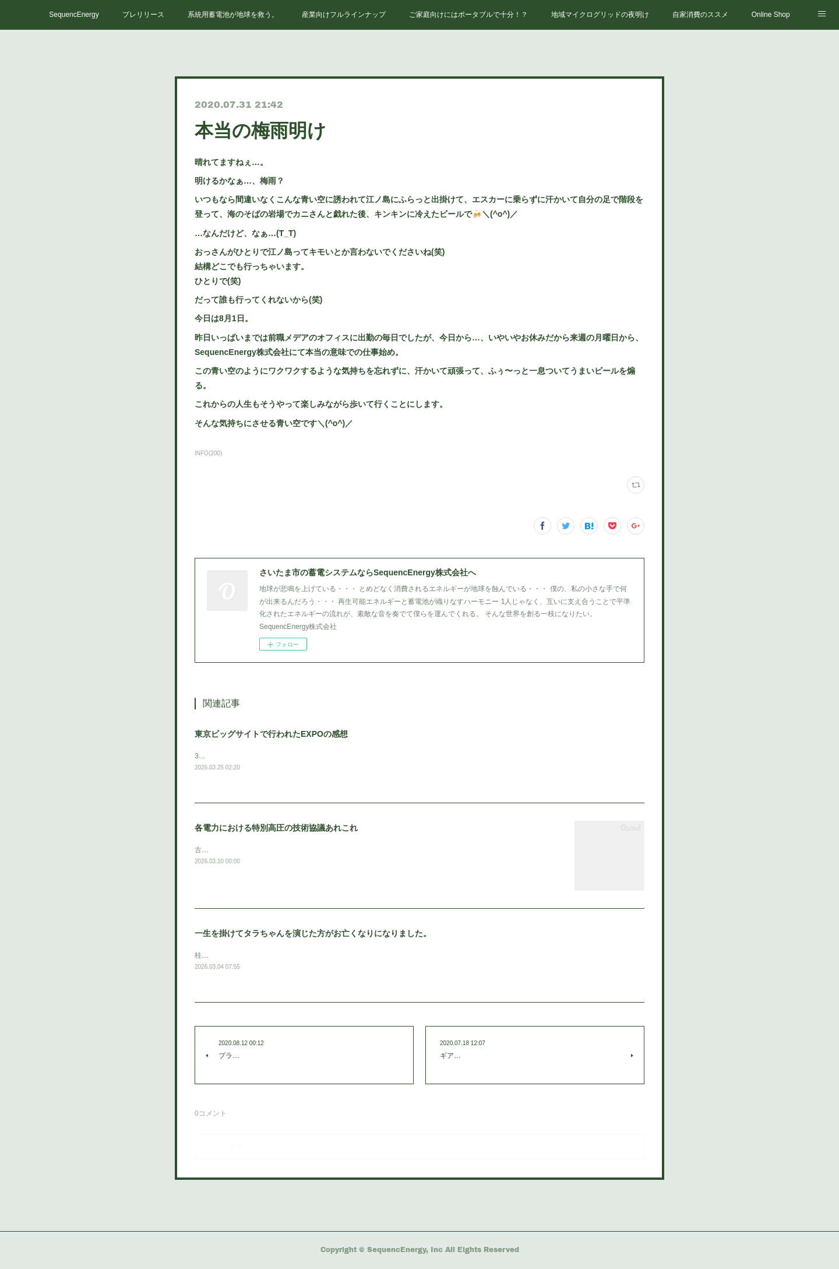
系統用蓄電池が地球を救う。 (233, 14)
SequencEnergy (73, 14)
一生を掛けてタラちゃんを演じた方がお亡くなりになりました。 (313, 933)
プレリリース (143, 14)
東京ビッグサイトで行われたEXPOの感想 (271, 734)
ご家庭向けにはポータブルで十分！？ (468, 14)
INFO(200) (208, 453)
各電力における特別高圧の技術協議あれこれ (276, 828)
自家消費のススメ (700, 14)
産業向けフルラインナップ (344, 14)
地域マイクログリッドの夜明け (600, 14)
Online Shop (771, 14)
